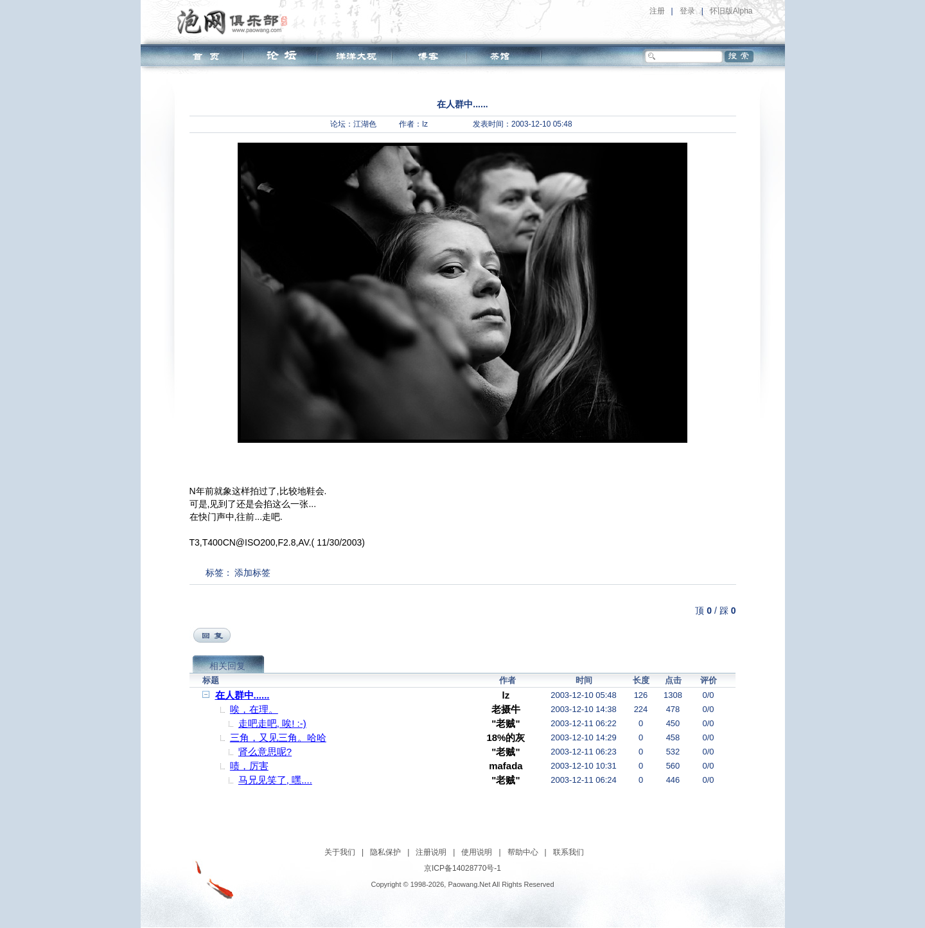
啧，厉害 (249, 765)
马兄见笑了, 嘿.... (275, 779)
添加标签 (252, 572)
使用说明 (476, 852)
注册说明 (431, 852)
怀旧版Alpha (731, 10)
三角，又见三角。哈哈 (278, 737)
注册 (657, 10)
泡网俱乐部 (235, 21)
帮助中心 (522, 852)
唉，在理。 (254, 709)
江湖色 (364, 124)
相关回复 (227, 666)
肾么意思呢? (265, 751)
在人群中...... (242, 695)
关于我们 (339, 852)
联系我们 (568, 852)
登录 (687, 10)
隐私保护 (385, 852)
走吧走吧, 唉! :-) (272, 723)
